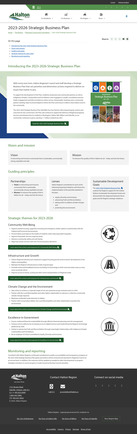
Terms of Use (86, 429)
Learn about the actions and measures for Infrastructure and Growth (37, 278)
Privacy (68, 429)
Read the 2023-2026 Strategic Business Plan (51, 123)
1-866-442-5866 (15, 395)
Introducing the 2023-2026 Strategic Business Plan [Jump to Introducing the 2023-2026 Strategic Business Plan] (29, 46)
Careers (61, 429)
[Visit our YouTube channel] (122, 7)
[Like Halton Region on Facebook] (111, 7)
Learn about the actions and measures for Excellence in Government (37, 340)
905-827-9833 (18, 398)
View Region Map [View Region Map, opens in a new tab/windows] (111, 418)
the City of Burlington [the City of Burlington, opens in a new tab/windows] (25, 418)
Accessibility (51, 429)
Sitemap (76, 429)
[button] (47, 16)
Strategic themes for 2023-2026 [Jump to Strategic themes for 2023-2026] (22, 53)
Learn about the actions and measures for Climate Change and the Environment (41, 309)
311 (10, 392)
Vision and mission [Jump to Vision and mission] (18, 48)
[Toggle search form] (126, 16)
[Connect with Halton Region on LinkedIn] (117, 7)
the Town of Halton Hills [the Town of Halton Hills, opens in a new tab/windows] (48, 418)
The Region (19, 32)
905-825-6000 (20, 392)
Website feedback (123, 2)
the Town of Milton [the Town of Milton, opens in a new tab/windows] (69, 418)
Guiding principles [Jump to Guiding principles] (18, 51)
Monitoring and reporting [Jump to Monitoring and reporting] (20, 56)
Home (10, 32)
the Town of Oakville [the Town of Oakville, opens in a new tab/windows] (89, 418)
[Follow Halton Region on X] (106, 7)
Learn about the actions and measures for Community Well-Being (36, 247)
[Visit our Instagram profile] (128, 7)
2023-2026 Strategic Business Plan (64, 32)
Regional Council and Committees (37, 32)
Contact (113, 2)
